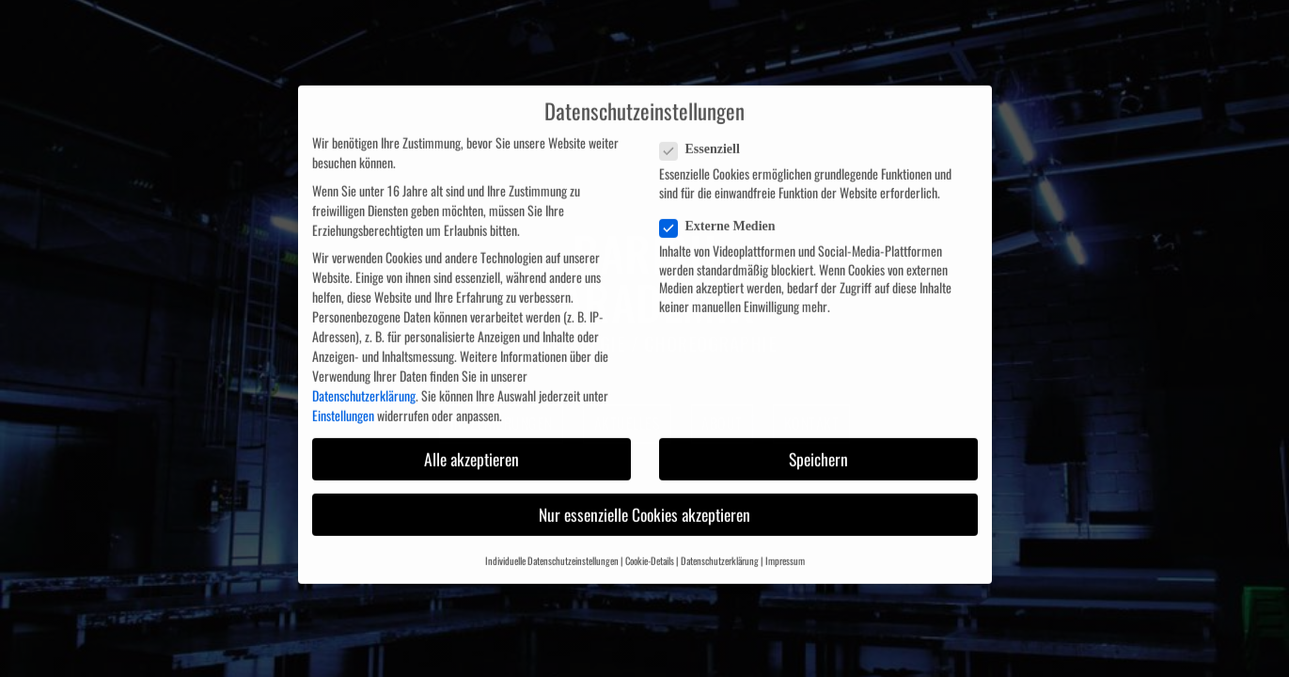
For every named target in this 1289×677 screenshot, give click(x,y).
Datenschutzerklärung (364, 385)
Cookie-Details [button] (649, 550)
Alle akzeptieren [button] (471, 447)
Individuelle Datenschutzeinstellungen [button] (552, 550)
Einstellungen (343, 405)
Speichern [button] (818, 447)
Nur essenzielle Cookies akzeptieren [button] (644, 503)
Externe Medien (723, 216)
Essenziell (705, 139)
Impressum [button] (785, 550)
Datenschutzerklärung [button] (720, 550)
